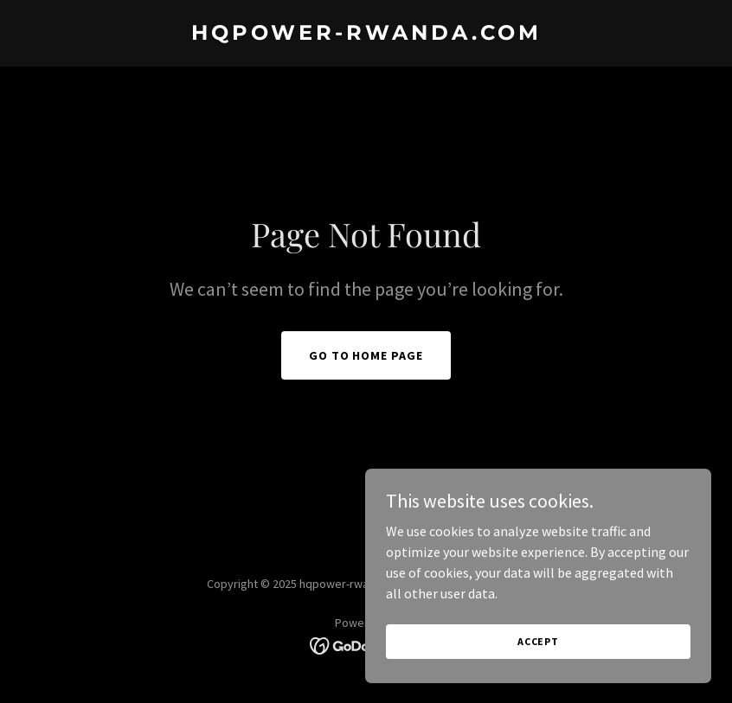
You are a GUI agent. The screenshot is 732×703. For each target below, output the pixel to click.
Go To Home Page (366, 355)
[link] (366, 34)
